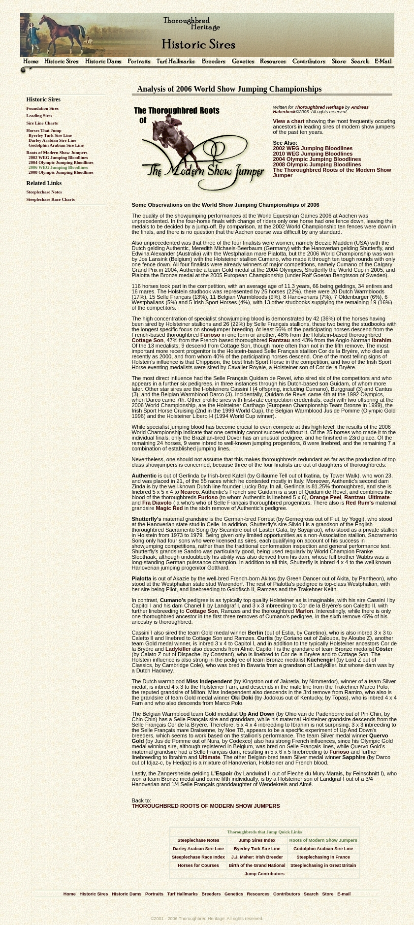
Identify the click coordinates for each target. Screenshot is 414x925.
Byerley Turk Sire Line (50, 135)
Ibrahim (381, 340)
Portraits (154, 894)
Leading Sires (40, 115)
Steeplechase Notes (44, 192)
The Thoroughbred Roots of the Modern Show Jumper (332, 172)
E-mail (343, 894)
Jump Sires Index (257, 840)
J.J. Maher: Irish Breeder (257, 857)
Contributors (286, 894)
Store (328, 894)
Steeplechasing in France (323, 857)
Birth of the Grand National (257, 865)
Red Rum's (360, 503)
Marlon (304, 611)
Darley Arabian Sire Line (52, 140)
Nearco (190, 492)
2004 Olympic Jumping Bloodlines (61, 162)
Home (70, 894)
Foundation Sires (43, 108)
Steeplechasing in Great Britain (323, 865)
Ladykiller (178, 649)
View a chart (289, 121)
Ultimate (378, 497)
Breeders (211, 894)
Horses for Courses (198, 865)
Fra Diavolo (157, 503)
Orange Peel (325, 497)
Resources (258, 894)
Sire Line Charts (42, 123)
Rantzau (279, 340)
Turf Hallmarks (182, 894)
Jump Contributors (265, 873)
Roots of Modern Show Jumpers (57, 152)
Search (311, 894)
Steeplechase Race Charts (51, 199)
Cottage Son (148, 340)
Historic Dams (127, 894)
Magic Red (169, 508)
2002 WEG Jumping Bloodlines (58, 157)
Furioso (210, 335)
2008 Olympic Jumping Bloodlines (61, 172)
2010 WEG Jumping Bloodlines (313, 154)
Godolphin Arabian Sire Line (56, 145)
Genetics (233, 894)
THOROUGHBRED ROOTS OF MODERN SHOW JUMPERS (206, 806)
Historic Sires (93, 894)
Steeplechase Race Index (198, 857)
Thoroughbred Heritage (319, 107)
